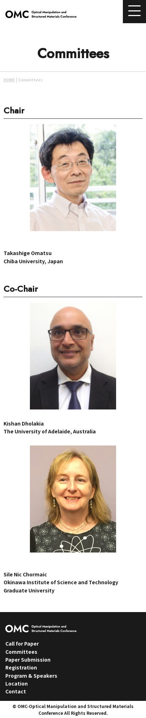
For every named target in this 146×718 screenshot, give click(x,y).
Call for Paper (22, 643)
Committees (21, 651)
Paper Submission (28, 659)
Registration (21, 667)
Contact (15, 691)
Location (16, 683)
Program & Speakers (31, 675)
